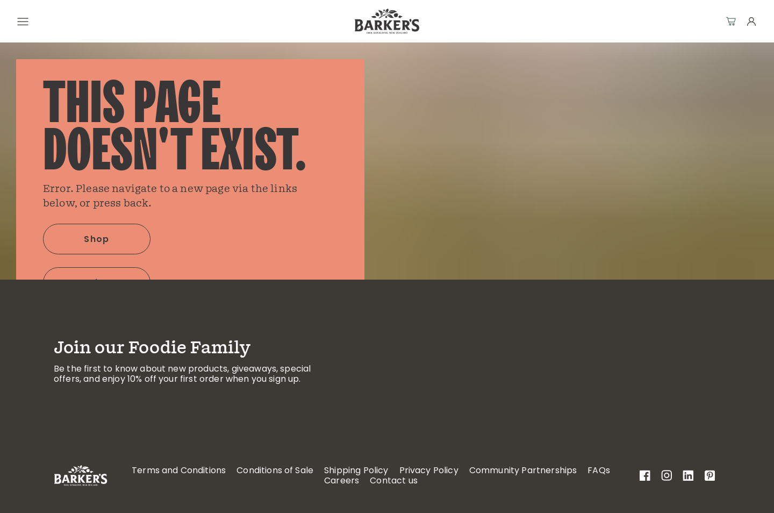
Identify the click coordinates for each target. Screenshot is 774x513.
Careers (341, 480)
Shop (96, 239)
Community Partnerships (523, 470)
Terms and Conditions (179, 470)
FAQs (598, 470)
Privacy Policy (428, 470)
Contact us (394, 480)
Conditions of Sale (274, 470)
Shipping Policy (356, 470)
